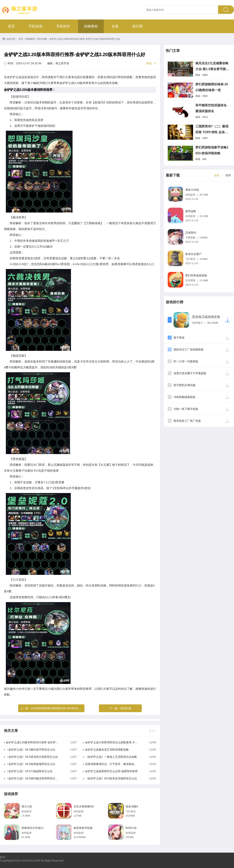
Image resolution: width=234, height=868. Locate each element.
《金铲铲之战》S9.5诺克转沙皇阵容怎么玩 (32, 756)
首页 (11, 26)
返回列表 (125, 708)
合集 (115, 26)
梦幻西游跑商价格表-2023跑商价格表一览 (211, 87)
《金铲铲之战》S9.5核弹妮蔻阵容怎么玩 (30, 764)
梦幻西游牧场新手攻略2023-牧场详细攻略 (211, 150)
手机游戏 (35, 26)
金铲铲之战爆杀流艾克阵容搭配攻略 (107, 749)
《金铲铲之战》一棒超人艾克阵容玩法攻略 (111, 756)
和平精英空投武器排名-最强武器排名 (211, 108)
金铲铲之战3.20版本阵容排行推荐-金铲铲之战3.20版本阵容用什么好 (32, 742)
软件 (228, 175)
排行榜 (137, 26)
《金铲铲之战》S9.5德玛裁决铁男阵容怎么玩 (32, 778)
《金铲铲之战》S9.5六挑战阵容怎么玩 (29, 771)
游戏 (216, 175)
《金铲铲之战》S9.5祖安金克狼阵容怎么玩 (111, 778)
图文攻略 (42, 39)
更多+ (152, 730)
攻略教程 (91, 26)
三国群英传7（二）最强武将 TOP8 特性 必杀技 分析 (211, 130)
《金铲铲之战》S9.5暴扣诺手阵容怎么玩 (30, 749)
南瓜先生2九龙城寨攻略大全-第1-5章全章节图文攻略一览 (212, 67)
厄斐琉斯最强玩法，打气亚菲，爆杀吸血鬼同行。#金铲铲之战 (111, 764)
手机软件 (63, 26)
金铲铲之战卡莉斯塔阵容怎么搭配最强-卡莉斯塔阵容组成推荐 (111, 742)
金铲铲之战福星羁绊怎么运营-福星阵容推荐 (111, 771)
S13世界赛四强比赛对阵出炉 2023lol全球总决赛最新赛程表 (67, 708)
